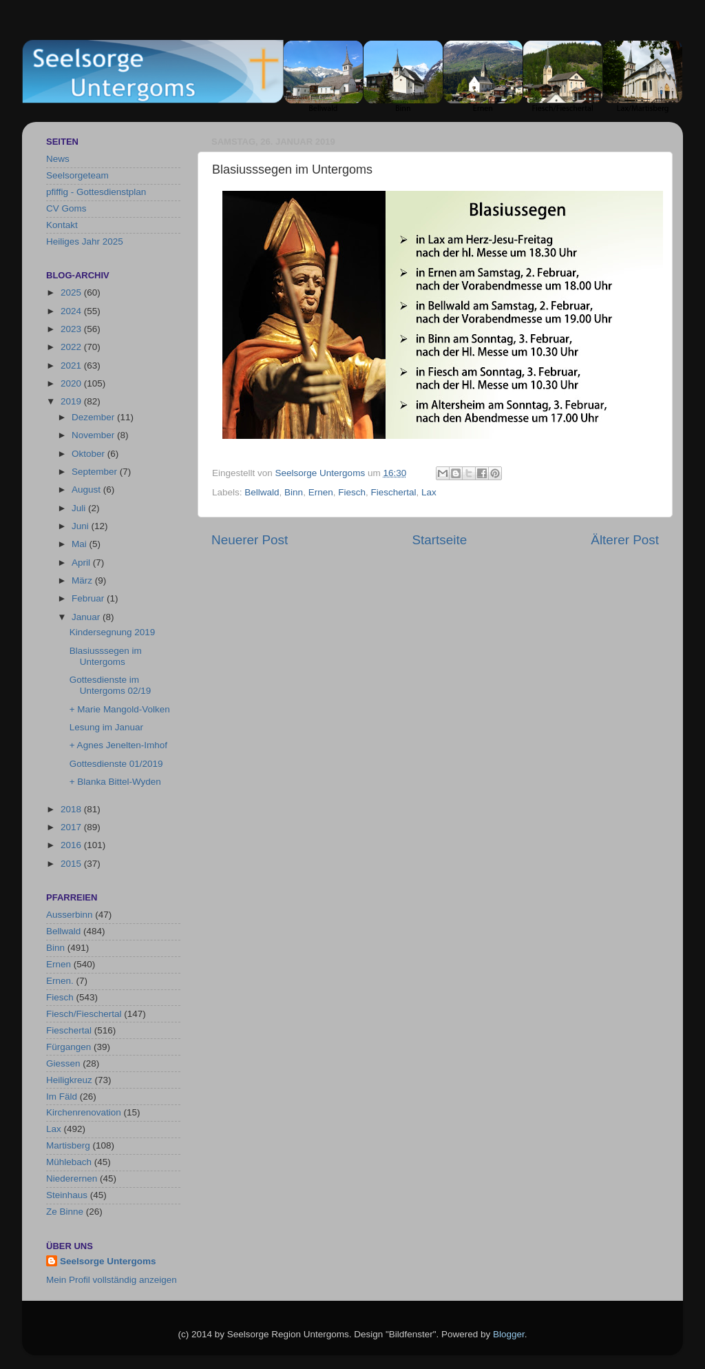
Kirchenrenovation (83, 1112)
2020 (72, 383)
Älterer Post (625, 540)
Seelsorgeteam (77, 175)
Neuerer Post (249, 540)
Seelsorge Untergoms (108, 1261)
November (94, 435)
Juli (80, 508)
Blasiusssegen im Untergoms (106, 656)
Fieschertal (393, 492)
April (82, 562)
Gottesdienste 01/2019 (116, 764)
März (83, 580)
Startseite (439, 540)
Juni (82, 526)
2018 (72, 809)
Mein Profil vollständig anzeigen (111, 1280)
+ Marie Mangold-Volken (120, 709)
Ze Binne (64, 1211)
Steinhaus (66, 1195)
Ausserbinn (69, 914)
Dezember (94, 417)
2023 (72, 329)
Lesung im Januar (106, 727)
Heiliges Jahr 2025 (84, 241)
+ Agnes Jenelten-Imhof (118, 745)
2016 (72, 845)
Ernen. (60, 981)
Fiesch (352, 492)
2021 (72, 365)
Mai (81, 544)
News (58, 159)
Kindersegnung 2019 (113, 632)
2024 (72, 311)
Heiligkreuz (69, 1080)
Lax (428, 492)
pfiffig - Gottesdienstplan (96, 192)
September (96, 471)
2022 (72, 347)
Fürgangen (68, 1047)
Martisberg (68, 1145)
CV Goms (66, 208)
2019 (72, 401)
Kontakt (62, 225)
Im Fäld (61, 1096)
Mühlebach (69, 1162)
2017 (72, 827)
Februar (89, 598)
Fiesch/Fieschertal (84, 1014)
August (87, 489)
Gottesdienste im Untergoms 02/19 (110, 685)
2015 (72, 863)
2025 (72, 292)
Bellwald (261, 492)
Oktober (89, 454)
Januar (87, 617)
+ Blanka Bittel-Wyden (115, 781)
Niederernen (71, 1178)
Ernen (320, 492)
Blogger (509, 1334)
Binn (293, 492)
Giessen (63, 1063)
